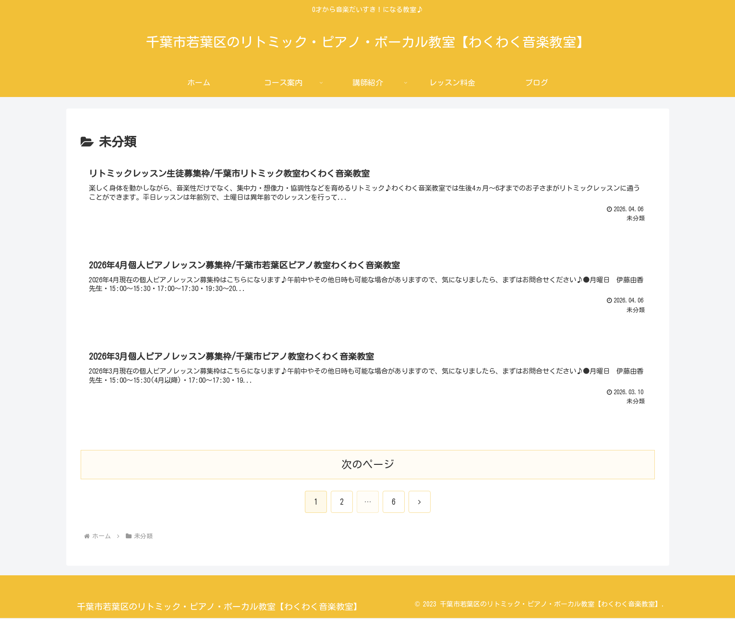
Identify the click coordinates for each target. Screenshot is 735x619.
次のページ (367, 465)
